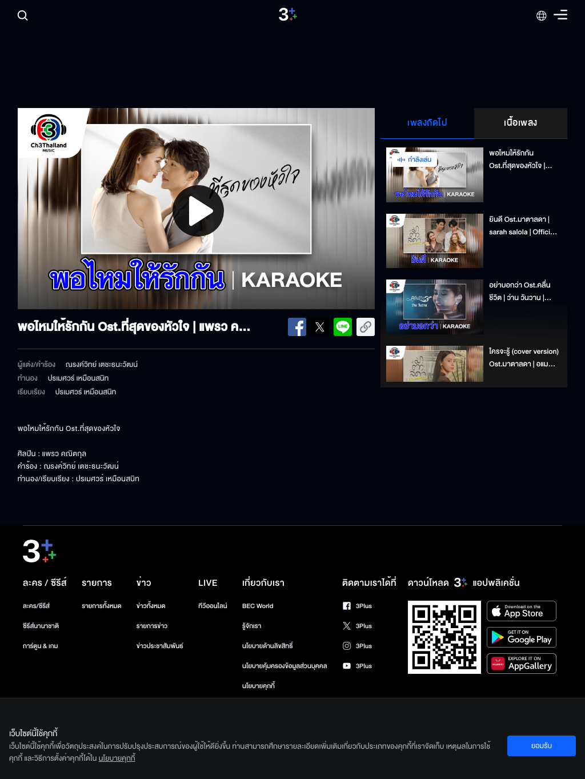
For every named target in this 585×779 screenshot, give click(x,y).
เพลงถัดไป (427, 122)
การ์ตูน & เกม (40, 646)
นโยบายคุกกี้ (258, 686)
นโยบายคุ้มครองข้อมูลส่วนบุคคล (284, 666)
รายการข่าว (152, 626)
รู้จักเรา (251, 626)
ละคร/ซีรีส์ (36, 606)
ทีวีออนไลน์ (212, 606)
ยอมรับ (541, 746)
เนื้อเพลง (521, 122)
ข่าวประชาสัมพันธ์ (160, 646)
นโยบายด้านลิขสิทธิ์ (267, 646)
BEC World (257, 606)
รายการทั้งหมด (101, 606)
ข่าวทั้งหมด (151, 606)
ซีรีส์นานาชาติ (41, 626)
